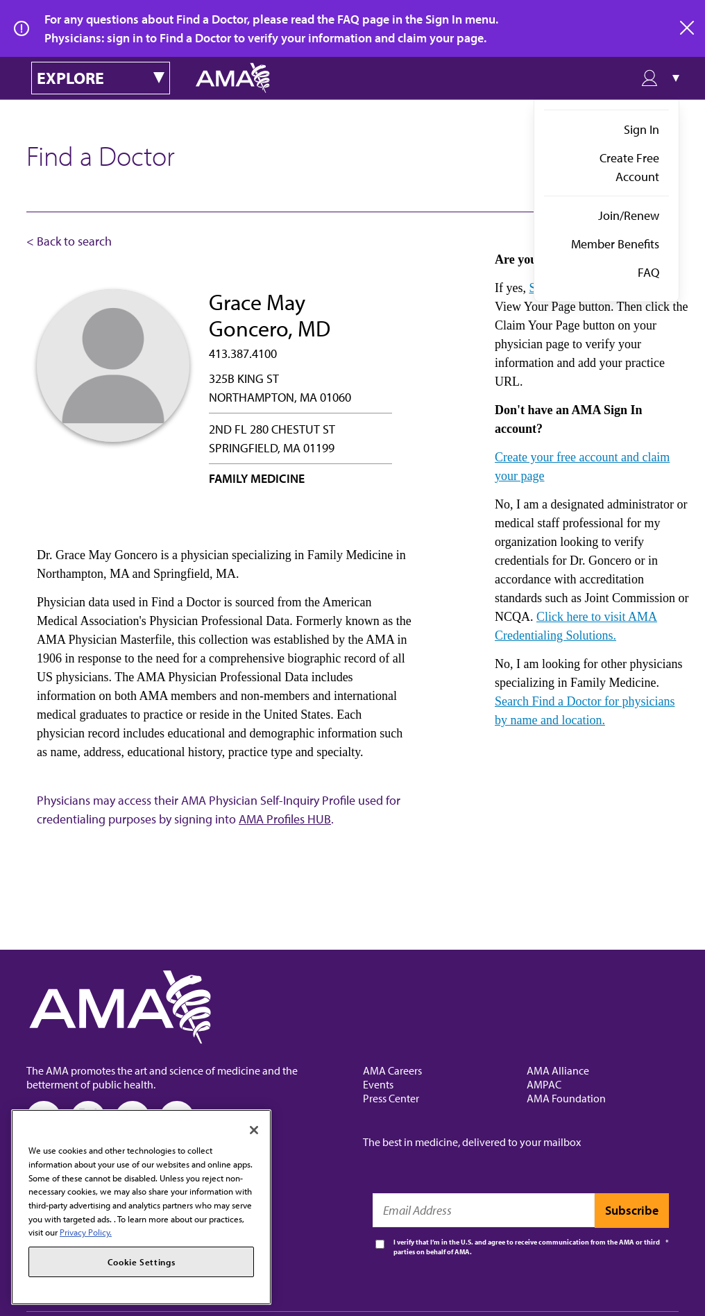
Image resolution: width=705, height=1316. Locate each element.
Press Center (391, 1098)
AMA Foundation (566, 1098)
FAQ (648, 272)
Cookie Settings (142, 1261)
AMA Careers (392, 1070)
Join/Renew (628, 215)
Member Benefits (615, 244)
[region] (141, 1207)
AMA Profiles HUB (285, 819)
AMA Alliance (558, 1070)
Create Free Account (629, 167)
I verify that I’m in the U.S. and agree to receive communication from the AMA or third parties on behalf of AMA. (526, 1247)
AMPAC (544, 1084)
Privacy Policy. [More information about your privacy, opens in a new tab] (86, 1232)
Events (378, 1084)
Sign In (641, 129)
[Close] (254, 1130)
